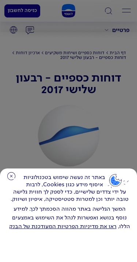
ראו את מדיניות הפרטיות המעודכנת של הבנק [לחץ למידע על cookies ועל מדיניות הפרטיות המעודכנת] (63, 227)
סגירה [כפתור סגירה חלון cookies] (11, 176)
